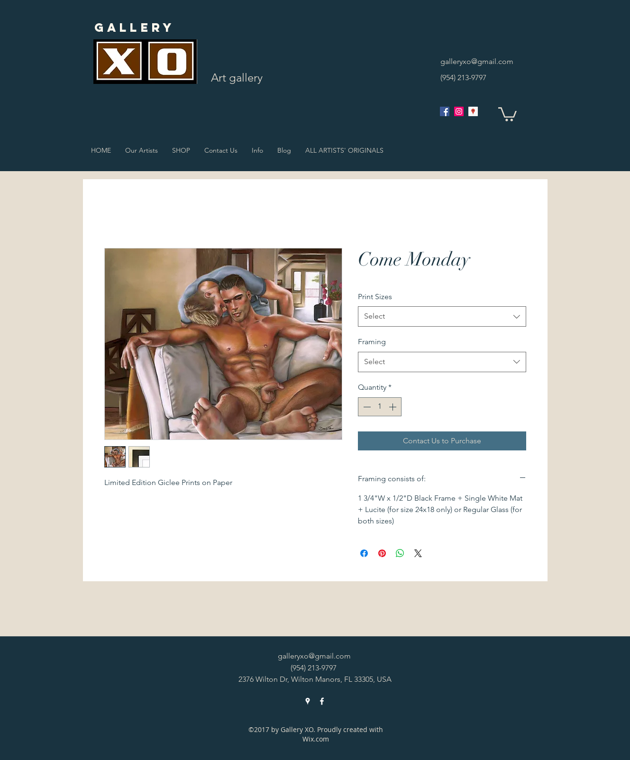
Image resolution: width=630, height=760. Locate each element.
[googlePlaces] (473, 111)
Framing (372, 341)
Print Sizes (375, 296)
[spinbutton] (380, 407)
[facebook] (444, 111)
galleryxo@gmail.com (476, 61)
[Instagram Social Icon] (459, 111)
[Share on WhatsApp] (400, 553)
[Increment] (393, 407)
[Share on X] (418, 553)
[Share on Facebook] (364, 553)
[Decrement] (366, 407)
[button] (507, 113)
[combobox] (442, 316)
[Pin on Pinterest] (382, 553)
